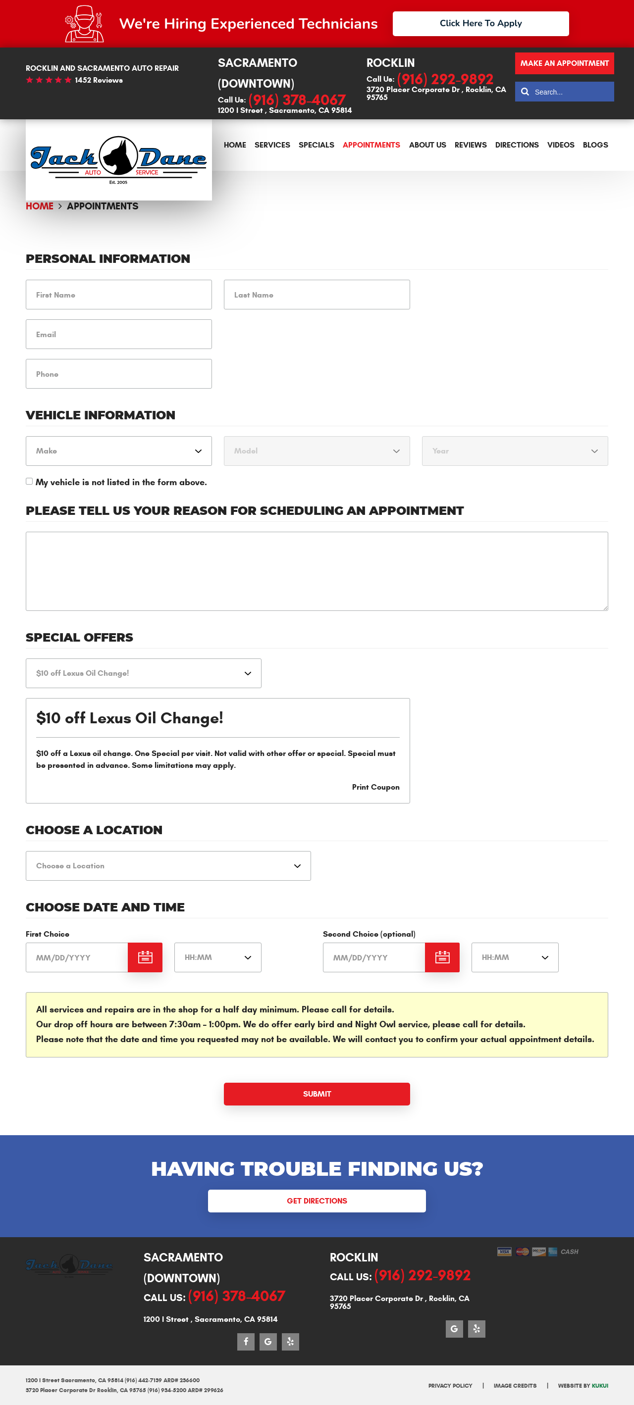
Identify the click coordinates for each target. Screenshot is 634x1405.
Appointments (371, 145)
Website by (583, 1385)
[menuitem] (235, 145)
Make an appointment (565, 63)
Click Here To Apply (481, 23)
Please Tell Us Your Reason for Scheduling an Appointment (245, 511)
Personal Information (108, 259)
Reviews (471, 145)
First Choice (47, 934)
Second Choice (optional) (369, 934)
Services (272, 145)
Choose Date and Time (105, 908)
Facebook (246, 1342)
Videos (561, 145)
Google (268, 1342)
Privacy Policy (450, 1385)
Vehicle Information (100, 416)
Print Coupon (376, 787)
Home (235, 145)
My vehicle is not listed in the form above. (121, 482)
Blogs (595, 145)
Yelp (290, 1342)
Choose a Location (94, 831)
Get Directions (317, 1200)
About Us (427, 145)
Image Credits (515, 1385)
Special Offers (79, 638)
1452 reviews (99, 80)
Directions (517, 145)
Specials (316, 145)
